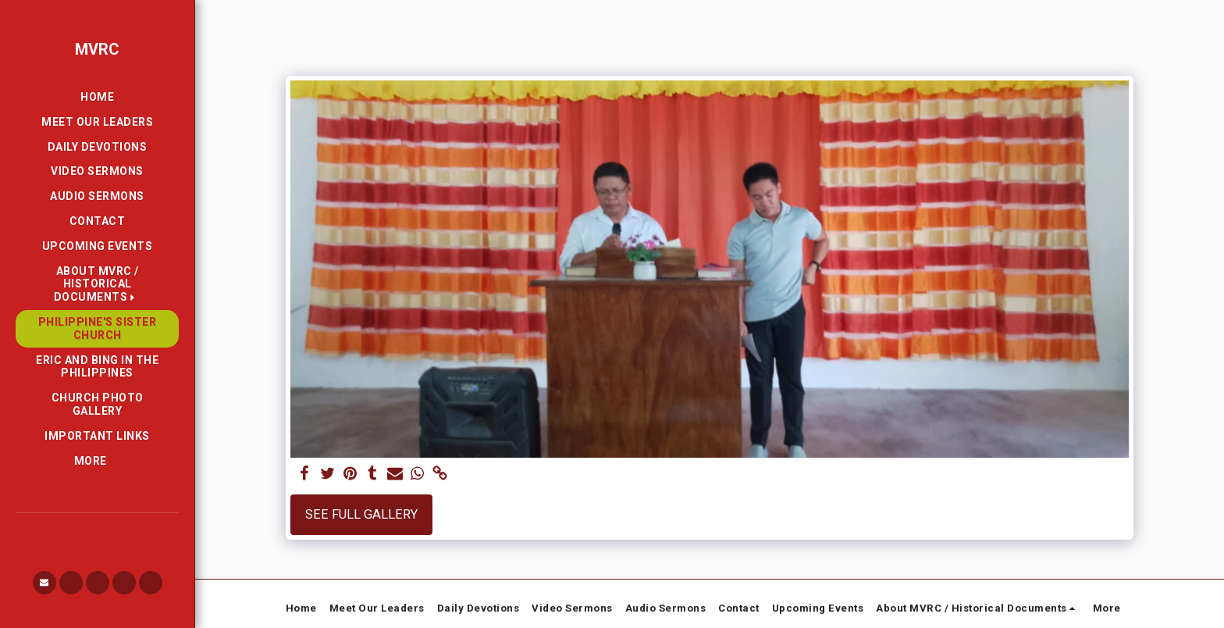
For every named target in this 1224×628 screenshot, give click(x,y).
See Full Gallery (361, 514)
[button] (97, 284)
